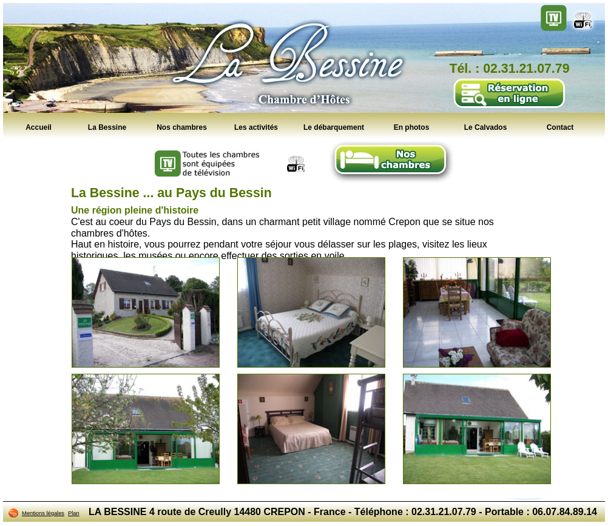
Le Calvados (485, 127)
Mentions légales (43, 513)
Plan (73, 513)
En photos (412, 127)
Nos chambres (182, 127)
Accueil (38, 127)
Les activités (256, 127)
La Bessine (107, 127)
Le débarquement (333, 127)
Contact (560, 127)
